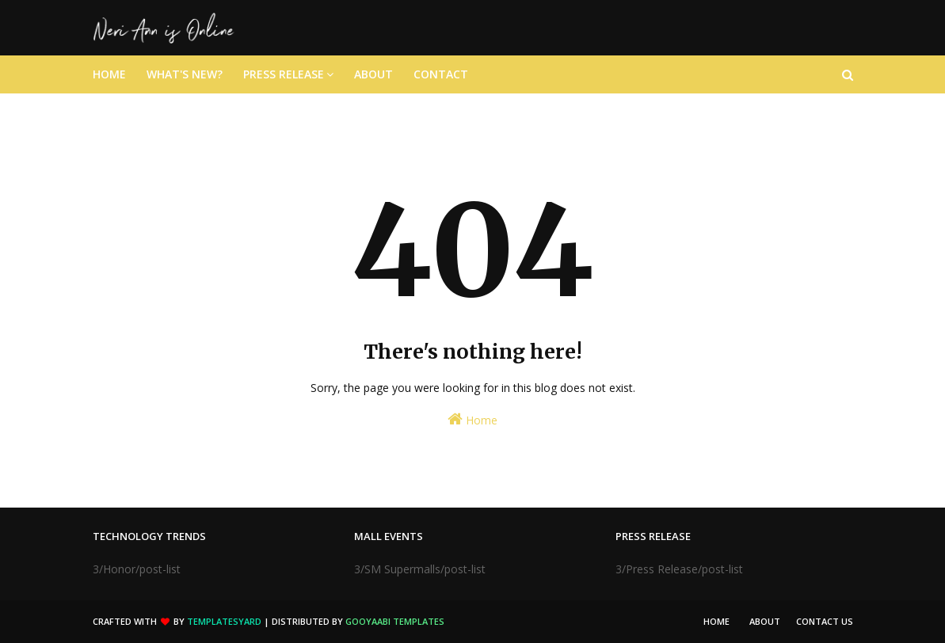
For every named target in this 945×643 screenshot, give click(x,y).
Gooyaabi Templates (394, 621)
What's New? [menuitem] (185, 74)
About (764, 621)
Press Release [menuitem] (283, 74)
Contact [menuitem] (440, 74)
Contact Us (824, 621)
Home (472, 419)
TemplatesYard (224, 621)
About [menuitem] (373, 74)
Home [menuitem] (109, 74)
